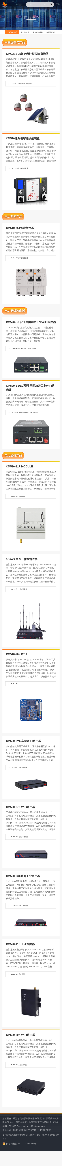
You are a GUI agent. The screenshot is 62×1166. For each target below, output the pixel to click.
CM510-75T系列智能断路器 (24, 261)
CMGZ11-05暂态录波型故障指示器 (28, 86)
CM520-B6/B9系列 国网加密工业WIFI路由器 (31, 418)
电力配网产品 (30, 33)
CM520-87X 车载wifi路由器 (24, 849)
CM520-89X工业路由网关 (23, 1079)
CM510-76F (17, 694)
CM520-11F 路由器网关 (22, 987)
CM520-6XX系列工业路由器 (24, 918)
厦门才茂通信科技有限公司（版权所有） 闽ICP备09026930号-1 (30, 1152)
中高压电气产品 (10, 33)
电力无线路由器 (50, 33)
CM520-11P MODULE (21, 505)
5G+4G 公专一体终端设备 (23, 598)
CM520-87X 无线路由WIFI (23, 778)
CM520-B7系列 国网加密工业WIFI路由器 (30, 353)
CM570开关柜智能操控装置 (24, 171)
